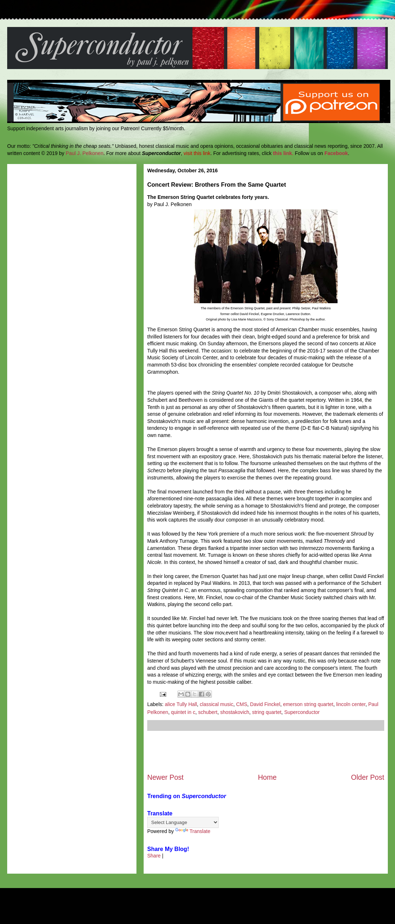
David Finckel (265, 704)
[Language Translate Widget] (183, 822)
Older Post (367, 777)
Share (154, 856)
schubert (208, 712)
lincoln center (351, 704)
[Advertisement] (266, 752)
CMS (241, 704)
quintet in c (183, 712)
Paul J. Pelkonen (84, 153)
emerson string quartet (308, 704)
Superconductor (302, 712)
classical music (216, 704)
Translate (192, 831)
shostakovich (234, 712)
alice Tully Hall (181, 704)
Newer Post (165, 777)
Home (267, 777)
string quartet (267, 712)
